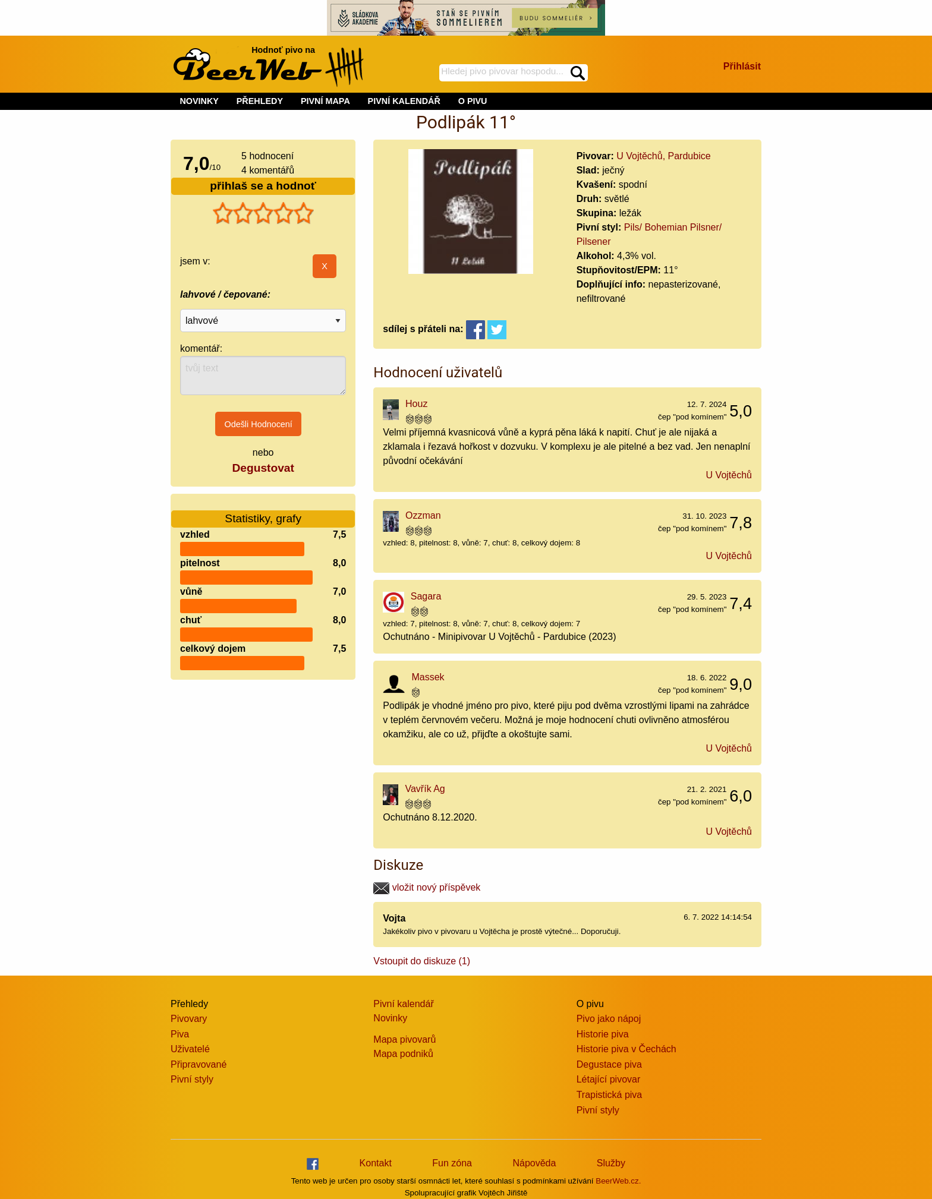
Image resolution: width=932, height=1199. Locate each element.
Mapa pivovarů (404, 1039)
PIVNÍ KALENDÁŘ (404, 101)
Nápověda (534, 1163)
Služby (611, 1163)
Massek (427, 677)
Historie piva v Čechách (626, 1049)
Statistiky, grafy (263, 511)
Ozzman (423, 515)
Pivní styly (192, 1079)
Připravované (198, 1064)
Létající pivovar (609, 1079)
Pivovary (189, 1019)
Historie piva (603, 1034)
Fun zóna (452, 1163)
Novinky (390, 1018)
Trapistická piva (610, 1095)
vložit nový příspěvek (426, 887)
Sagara (426, 596)
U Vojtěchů (729, 475)
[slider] (263, 213)
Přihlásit (742, 66)
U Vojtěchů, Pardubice (663, 156)
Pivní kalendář (403, 1004)
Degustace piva (609, 1064)
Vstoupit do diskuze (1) (421, 961)
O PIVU (472, 101)
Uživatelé (190, 1049)
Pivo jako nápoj (609, 1019)
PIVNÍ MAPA (325, 101)
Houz (416, 404)
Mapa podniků (403, 1054)
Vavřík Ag (425, 789)
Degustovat (263, 468)
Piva (180, 1034)
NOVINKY (199, 101)
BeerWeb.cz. (618, 1180)
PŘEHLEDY (260, 101)
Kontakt (376, 1163)
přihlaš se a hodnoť (263, 185)
